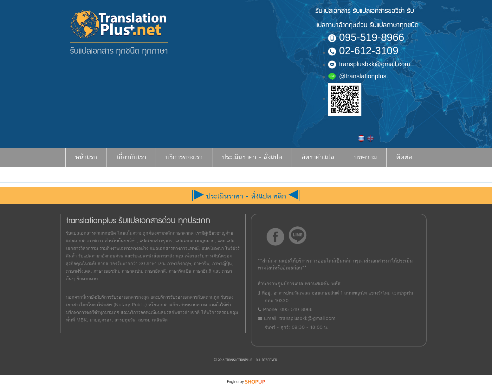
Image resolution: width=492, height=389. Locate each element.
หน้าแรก (86, 157)
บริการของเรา (184, 157)
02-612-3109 (363, 50)
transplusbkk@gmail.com (369, 64)
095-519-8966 (366, 37)
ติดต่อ (404, 157)
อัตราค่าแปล (317, 157)
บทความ (365, 157)
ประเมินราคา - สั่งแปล (252, 157)
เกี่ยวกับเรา (131, 157)
